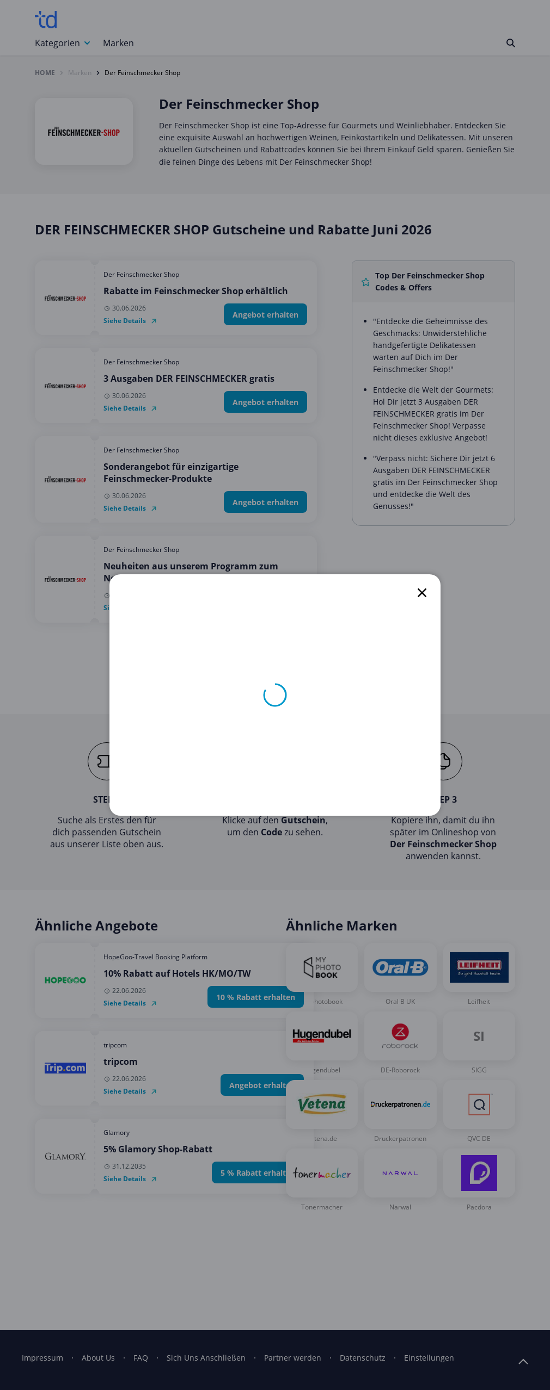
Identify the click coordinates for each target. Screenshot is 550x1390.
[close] (422, 592)
